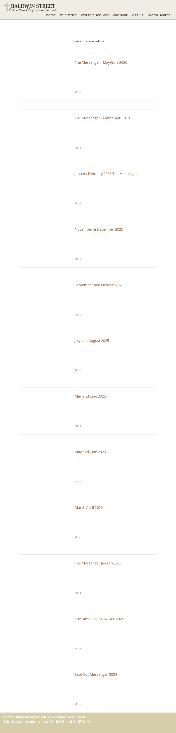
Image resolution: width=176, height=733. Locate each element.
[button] (68, 15)
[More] (78, 92)
